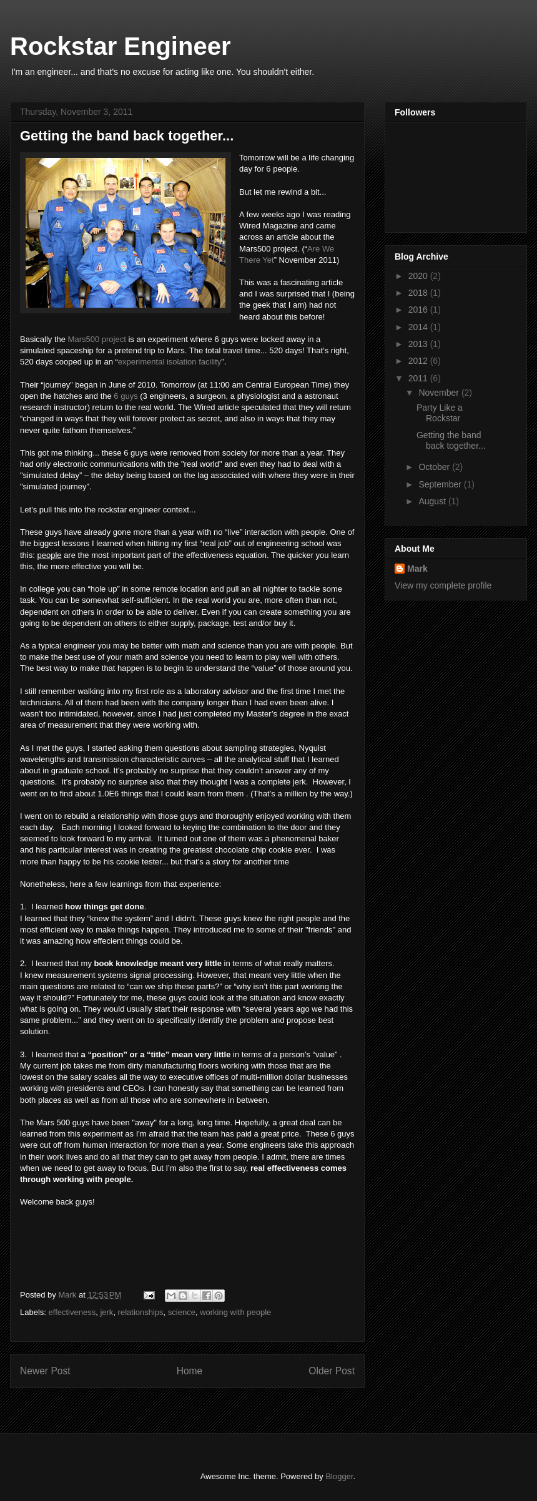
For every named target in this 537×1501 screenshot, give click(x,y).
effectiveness (72, 1312)
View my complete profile (443, 585)
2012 (419, 361)
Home (190, 1371)
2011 (419, 378)
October (435, 467)
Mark (417, 569)
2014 (419, 327)
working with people (235, 1312)
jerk (106, 1312)
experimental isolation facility (169, 361)
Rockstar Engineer (120, 46)
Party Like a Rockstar (439, 413)
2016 (419, 310)
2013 (419, 344)
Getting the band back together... (451, 440)
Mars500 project (97, 339)
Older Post (331, 1371)
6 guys (125, 396)
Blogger (339, 1476)
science (181, 1312)
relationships (141, 1312)
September (440, 484)
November (439, 393)
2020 (419, 276)
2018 (419, 293)
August (433, 501)
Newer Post (45, 1371)
